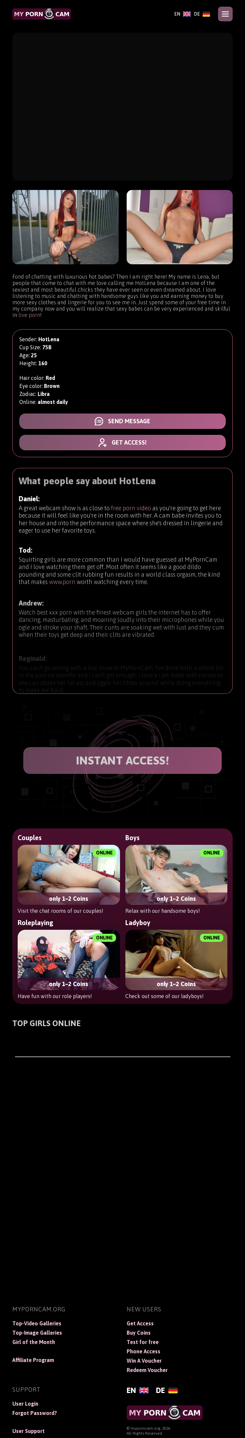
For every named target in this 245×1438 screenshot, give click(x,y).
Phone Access (143, 1351)
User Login (25, 1403)
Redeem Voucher (147, 1370)
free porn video (131, 509)
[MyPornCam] (41, 14)
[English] (182, 14)
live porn (29, 315)
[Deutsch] (202, 14)
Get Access (140, 1323)
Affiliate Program (33, 1360)
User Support (28, 1431)
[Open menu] (225, 14)
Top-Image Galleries (37, 1332)
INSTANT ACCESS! (122, 760)
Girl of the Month (33, 1342)
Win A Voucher (144, 1360)
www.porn (62, 585)
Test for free (143, 1342)
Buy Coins (139, 1332)
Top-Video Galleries (36, 1323)
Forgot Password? (34, 1413)
